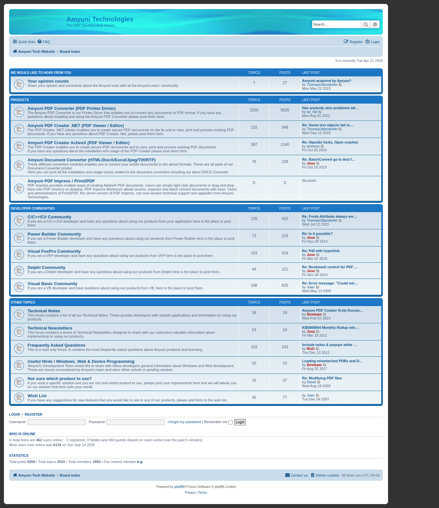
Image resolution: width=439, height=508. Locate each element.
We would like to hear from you (41, 73)
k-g (140, 462)
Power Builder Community (54, 234)
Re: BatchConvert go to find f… (328, 159)
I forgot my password (184, 422)
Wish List (37, 395)
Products (20, 100)
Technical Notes (44, 310)
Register (34, 414)
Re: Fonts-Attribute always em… (329, 216)
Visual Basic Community (53, 283)
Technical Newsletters (50, 328)
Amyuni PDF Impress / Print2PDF (61, 181)
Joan (311, 287)
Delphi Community (47, 267)
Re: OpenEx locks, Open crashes (330, 142)
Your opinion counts (48, 81)
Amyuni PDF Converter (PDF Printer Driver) (72, 108)
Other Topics (23, 302)
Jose (311, 163)
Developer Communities (33, 208)
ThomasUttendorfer (322, 85)
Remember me (218, 422)
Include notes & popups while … (329, 345)
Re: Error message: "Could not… (330, 283)
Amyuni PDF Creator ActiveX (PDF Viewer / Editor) (78, 142)
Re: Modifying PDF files (322, 378)
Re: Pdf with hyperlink (321, 251)
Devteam (314, 314)
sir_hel (312, 112)
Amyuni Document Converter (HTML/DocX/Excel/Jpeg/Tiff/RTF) (92, 159)
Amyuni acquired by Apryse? (326, 81)
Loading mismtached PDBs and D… (332, 361)
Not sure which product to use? (60, 378)
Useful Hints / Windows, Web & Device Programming (81, 361)
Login (14, 414)
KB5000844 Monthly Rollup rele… (330, 327)
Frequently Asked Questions (56, 345)
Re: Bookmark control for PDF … (330, 267)
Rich (311, 349)
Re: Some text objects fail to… (327, 125)
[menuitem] (43, 42)
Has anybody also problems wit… (330, 108)
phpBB (179, 487)
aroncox (313, 146)
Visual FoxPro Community (54, 251)
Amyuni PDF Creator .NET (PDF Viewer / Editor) (76, 125)
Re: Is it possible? (317, 234)
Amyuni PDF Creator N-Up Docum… (332, 310)
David (311, 382)
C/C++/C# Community (49, 216)
